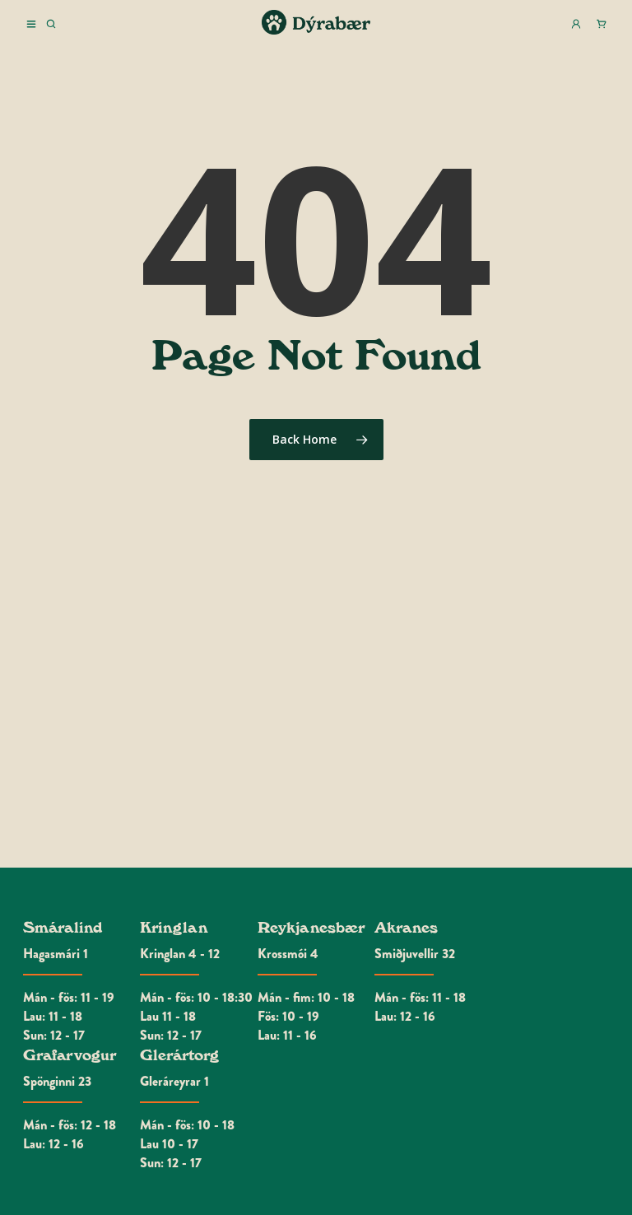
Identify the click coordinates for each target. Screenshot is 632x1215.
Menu (31, 24)
